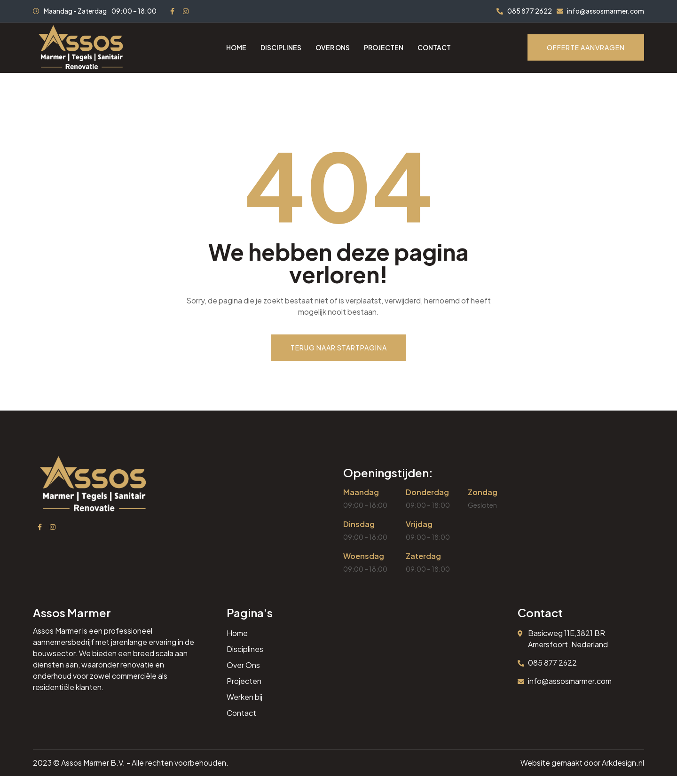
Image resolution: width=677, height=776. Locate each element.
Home (236, 47)
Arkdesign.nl (623, 763)
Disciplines (280, 47)
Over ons (332, 47)
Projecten (383, 47)
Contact (434, 47)
